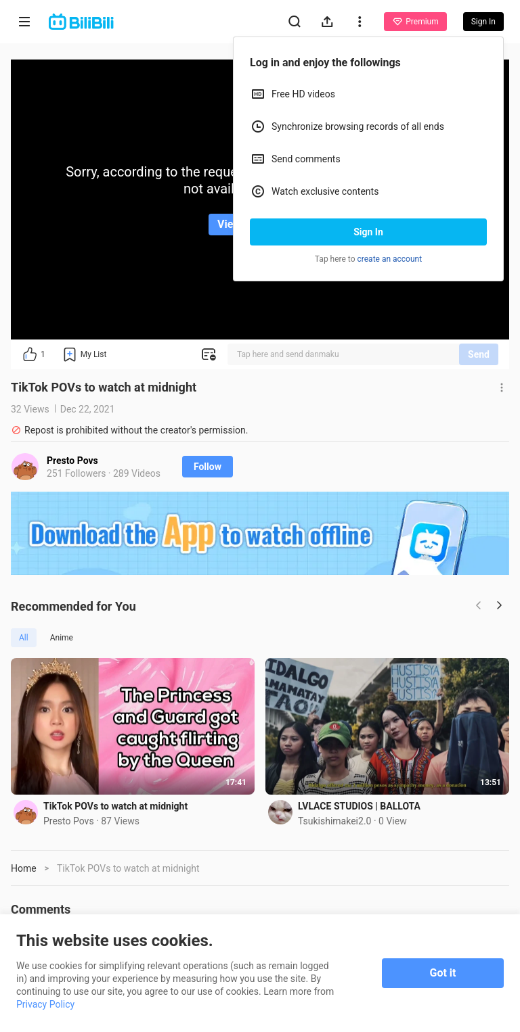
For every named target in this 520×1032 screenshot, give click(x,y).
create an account (390, 259)
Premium (415, 21)
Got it (443, 972)
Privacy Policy (45, 1004)
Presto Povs (72, 460)
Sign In (368, 232)
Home (24, 868)
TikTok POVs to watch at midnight (115, 806)
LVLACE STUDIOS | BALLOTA (359, 806)
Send (479, 354)
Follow (207, 466)
